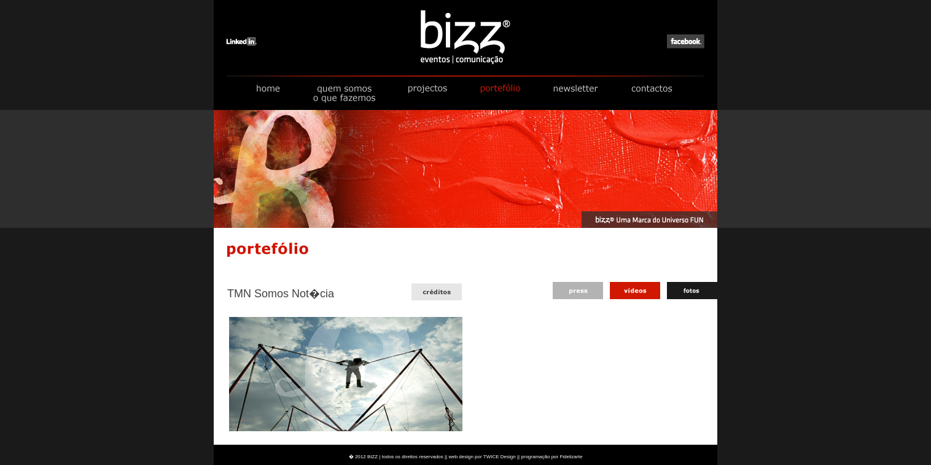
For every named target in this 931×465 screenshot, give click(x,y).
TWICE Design (499, 456)
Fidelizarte (570, 456)
